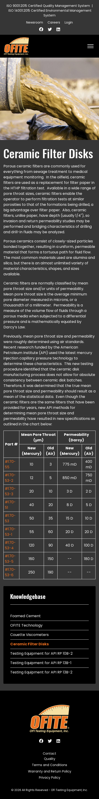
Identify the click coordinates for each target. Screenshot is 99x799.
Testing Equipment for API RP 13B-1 (40, 662)
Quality (49, 758)
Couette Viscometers (29, 634)
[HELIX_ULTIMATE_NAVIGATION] (90, 46)
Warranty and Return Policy (49, 771)
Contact (49, 753)
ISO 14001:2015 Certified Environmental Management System (49, 13)
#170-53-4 (10, 545)
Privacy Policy (49, 777)
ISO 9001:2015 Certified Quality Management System (48, 5)
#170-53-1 (10, 531)
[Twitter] (50, 29)
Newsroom (34, 22)
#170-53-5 (10, 558)
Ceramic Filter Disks (29, 644)
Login (69, 22)
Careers (54, 22)
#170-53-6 (10, 572)
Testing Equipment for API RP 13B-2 (41, 672)
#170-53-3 (10, 491)
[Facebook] (41, 29)
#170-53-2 (10, 477)
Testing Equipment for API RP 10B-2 (41, 653)
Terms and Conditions (49, 765)
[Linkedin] (58, 29)
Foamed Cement (25, 616)
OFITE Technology (26, 625)
